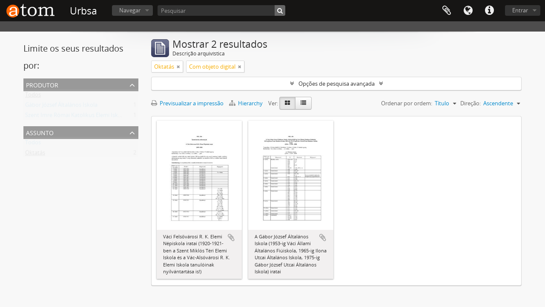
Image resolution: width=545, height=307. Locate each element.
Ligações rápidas (489, 10)
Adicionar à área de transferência (231, 237)
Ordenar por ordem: (406, 103)
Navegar (130, 10)
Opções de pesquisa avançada (336, 83)
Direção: (470, 103)
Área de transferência (446, 10)
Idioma (468, 10)
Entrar (520, 10)
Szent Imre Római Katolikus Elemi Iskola (75, 117)
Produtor (42, 84)
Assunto (40, 132)
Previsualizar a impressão (187, 103)
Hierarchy (246, 103)
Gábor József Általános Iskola (61, 106)
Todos (33, 96)
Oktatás (35, 154)
